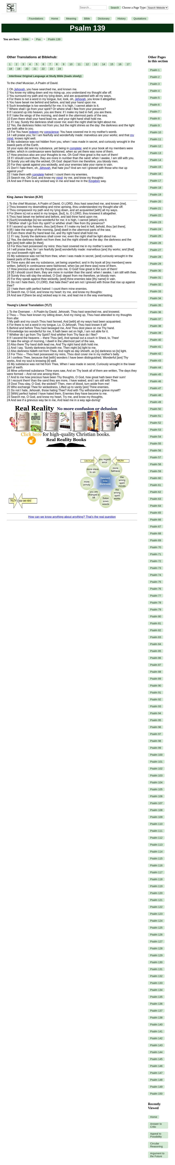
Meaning (71, 18)
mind (59, 177)
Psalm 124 (156, 920)
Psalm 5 (155, 97)
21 (35, 68)
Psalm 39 (155, 332)
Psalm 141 (156, 1031)
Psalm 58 (155, 464)
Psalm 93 (155, 706)
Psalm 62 (155, 491)
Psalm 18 (155, 187)
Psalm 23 (155, 222)
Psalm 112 (156, 837)
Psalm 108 (156, 810)
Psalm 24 (155, 229)
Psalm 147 (156, 1072)
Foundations (36, 18)
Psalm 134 (156, 989)
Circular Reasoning (156, 1145)
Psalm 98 (155, 740)
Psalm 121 (156, 900)
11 (79, 64)
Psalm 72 (155, 561)
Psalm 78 (155, 602)
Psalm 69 (155, 540)
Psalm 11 (155, 139)
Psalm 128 (156, 948)
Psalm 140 (156, 1024)
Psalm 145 (156, 1059)
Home (54, 18)
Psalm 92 (155, 699)
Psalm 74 (155, 574)
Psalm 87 (155, 664)
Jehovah (19, 89)
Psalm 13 (155, 153)
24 (59, 68)
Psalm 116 (156, 865)
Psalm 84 (155, 644)
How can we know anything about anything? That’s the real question (72, 516)
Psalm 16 (155, 173)
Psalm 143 (156, 1045)
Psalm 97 (155, 734)
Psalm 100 (156, 754)
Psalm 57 (155, 457)
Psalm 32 (155, 284)
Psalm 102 (156, 768)
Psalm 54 (155, 436)
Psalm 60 (155, 478)
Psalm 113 (156, 844)
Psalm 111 (156, 830)
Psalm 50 (155, 409)
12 (87, 64)
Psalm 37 (155, 319)
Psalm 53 (155, 429)
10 (70, 64)
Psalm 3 (155, 83)
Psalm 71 (155, 554)
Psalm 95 (155, 720)
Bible (87, 18)
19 (18, 68)
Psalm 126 (156, 934)
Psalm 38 (155, 326)
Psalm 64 (155, 505)
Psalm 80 (155, 616)
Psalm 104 (156, 782)
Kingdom (94, 181)
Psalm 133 (156, 983)
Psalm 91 (155, 692)
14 (103, 64)
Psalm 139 (54, 39)
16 (119, 64)
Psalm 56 (155, 450)
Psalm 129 (156, 955)
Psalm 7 (155, 111)
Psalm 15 (155, 166)
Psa (38, 39)
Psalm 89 (155, 678)
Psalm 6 (155, 104)
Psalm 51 (155, 415)
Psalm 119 (156, 886)
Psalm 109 (156, 817)
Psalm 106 (156, 796)
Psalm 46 (155, 381)
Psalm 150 (156, 1093)
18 (10, 68)
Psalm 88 (155, 671)
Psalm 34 (155, 298)
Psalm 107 (156, 803)
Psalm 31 (155, 277)
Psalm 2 (155, 77)
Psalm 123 (156, 913)
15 (111, 64)
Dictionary (104, 18)
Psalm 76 (155, 588)
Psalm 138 (156, 1017)
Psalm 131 (156, 969)
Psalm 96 (155, 727)
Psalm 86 (155, 657)
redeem (34, 131)
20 (26, 68)
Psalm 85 (155, 651)
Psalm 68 (155, 533)
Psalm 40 (155, 339)
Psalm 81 (155, 623)
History (122, 18)
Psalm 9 (155, 125)
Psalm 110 (156, 823)
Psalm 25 (155, 236)
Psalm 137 (156, 1010)
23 (51, 68)
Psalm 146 (156, 1066)
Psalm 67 (155, 526)
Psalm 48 (155, 395)
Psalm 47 (155, 388)
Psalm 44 (155, 367)
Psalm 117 (156, 872)
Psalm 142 (156, 1038)
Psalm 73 (155, 568)
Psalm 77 (155, 595)
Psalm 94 (155, 713)
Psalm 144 (156, 1052)
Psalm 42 (155, 353)
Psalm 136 (156, 1003)
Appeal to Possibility (156, 1135)
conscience (51, 131)
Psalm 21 (155, 208)
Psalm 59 (155, 471)
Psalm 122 (156, 906)
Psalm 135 (156, 996)
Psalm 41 (155, 346)
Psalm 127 (156, 941)
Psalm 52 (155, 422)
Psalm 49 (155, 402)
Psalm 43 (155, 360)
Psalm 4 (155, 90)
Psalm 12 (155, 146)
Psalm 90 (155, 685)
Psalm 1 (155, 70)
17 (128, 64)
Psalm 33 (155, 291)
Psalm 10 (155, 132)
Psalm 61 (155, 485)
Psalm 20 (155, 201)
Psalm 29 (155, 263)
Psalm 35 (155, 305)
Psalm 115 (156, 858)
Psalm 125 (156, 927)
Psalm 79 (155, 609)
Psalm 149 (156, 1086)
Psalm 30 (155, 270)
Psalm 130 (156, 962)
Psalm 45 (155, 374)
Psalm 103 (156, 775)
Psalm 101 (156, 761)
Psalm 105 (156, 789)
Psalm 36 (155, 312)
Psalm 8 (155, 118)
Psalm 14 (155, 160)
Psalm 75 (155, 581)
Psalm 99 (155, 747)
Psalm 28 (155, 256)
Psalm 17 (155, 180)
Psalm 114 (156, 851)
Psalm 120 (156, 893)
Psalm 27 (155, 249)
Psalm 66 (155, 519)
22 (43, 68)
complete (75, 148)
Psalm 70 (155, 547)
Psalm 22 (155, 215)
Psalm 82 (155, 630)
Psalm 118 (156, 879)
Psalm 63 (155, 498)
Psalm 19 (155, 194)
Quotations (139, 18)
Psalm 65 (155, 512)
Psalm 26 (155, 243)
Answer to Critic (156, 1125)
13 (95, 64)
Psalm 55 (155, 443)
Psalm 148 (156, 1079)
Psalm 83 (155, 637)
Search (115, 7)
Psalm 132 (156, 976)
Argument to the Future (157, 1155)
